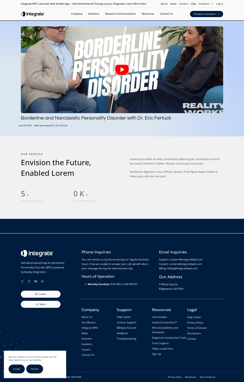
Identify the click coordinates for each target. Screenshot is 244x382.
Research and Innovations (122, 14)
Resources (149, 14)
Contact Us (166, 13)
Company (78, 14)
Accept (16, 369)
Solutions (95, 14)
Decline (34, 369)
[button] (122, 69)
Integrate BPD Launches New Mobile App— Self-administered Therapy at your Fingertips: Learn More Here (83, 3)
